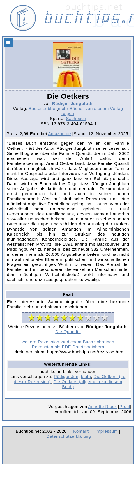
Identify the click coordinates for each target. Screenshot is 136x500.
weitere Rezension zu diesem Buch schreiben (68, 341)
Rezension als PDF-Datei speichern (68, 346)
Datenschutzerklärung (69, 436)
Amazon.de (59, 133)
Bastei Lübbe (42, 108)
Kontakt (81, 431)
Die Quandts (67, 331)
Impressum (106, 431)
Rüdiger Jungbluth (72, 103)
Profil (124, 406)
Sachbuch (76, 118)
